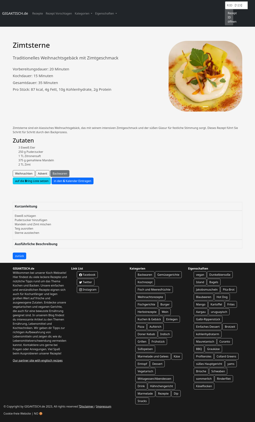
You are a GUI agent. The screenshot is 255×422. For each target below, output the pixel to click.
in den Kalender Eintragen (72, 181)
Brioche (201, 371)
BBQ (199, 349)
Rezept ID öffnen (230, 17)
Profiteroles (203, 356)
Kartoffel (216, 304)
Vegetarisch (145, 371)
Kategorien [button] (82, 13)
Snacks (142, 401)
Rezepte (37, 13)
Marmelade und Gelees (153, 356)
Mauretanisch (205, 341)
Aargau (201, 312)
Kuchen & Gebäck (149, 319)
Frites (231, 304)
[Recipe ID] (236, 5)
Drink (141, 386)
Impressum (103, 406)
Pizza (141, 327)
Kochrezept (145, 282)
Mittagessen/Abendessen (154, 379)
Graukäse (213, 349)
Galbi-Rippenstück (208, 319)
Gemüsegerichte (168, 275)
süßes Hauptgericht (209, 364)
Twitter (85, 282)
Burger (165, 304)
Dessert (157, 364)
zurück (19, 256)
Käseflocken (204, 386)
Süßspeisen (145, 349)
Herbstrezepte (147, 312)
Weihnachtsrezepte (150, 297)
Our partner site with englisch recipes (38, 360)
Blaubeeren (203, 297)
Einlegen (172, 319)
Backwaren (60, 173)
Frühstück (158, 341)
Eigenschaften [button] (105, 13)
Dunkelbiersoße (219, 275)
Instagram (88, 289)
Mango (200, 304)
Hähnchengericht (161, 386)
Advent (42, 173)
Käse (177, 356)
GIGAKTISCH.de (15, 13)
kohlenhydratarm (207, 334)
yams (230, 364)
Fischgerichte (146, 304)
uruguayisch (219, 312)
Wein (165, 312)
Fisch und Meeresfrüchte (154, 289)
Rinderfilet (224, 379)
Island (200, 282)
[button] (174, 76)
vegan (200, 275)
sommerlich (204, 379)
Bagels (213, 282)
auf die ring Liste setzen (32, 181)
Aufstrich (155, 327)
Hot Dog (222, 297)
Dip (176, 393)
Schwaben (218, 371)
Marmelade (145, 393)
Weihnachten (24, 173)
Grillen (142, 341)
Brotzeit (230, 327)
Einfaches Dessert (208, 327)
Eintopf (142, 364)
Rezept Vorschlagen (59, 13)
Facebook (87, 275)
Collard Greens (226, 356)
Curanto (224, 341)
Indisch (165, 334)
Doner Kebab (146, 334)
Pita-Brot (228, 289)
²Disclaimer (86, 406)
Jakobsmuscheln (207, 289)
